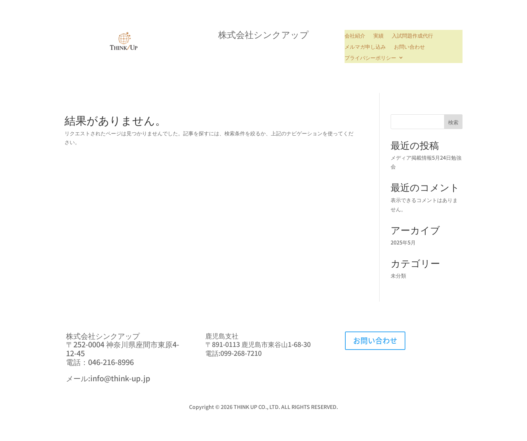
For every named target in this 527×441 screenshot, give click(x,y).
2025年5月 (403, 242)
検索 (453, 122)
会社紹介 (355, 36)
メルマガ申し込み (365, 47)
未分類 (398, 275)
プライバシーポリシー (370, 58)
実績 (378, 36)
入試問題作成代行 (412, 36)
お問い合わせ (409, 47)
